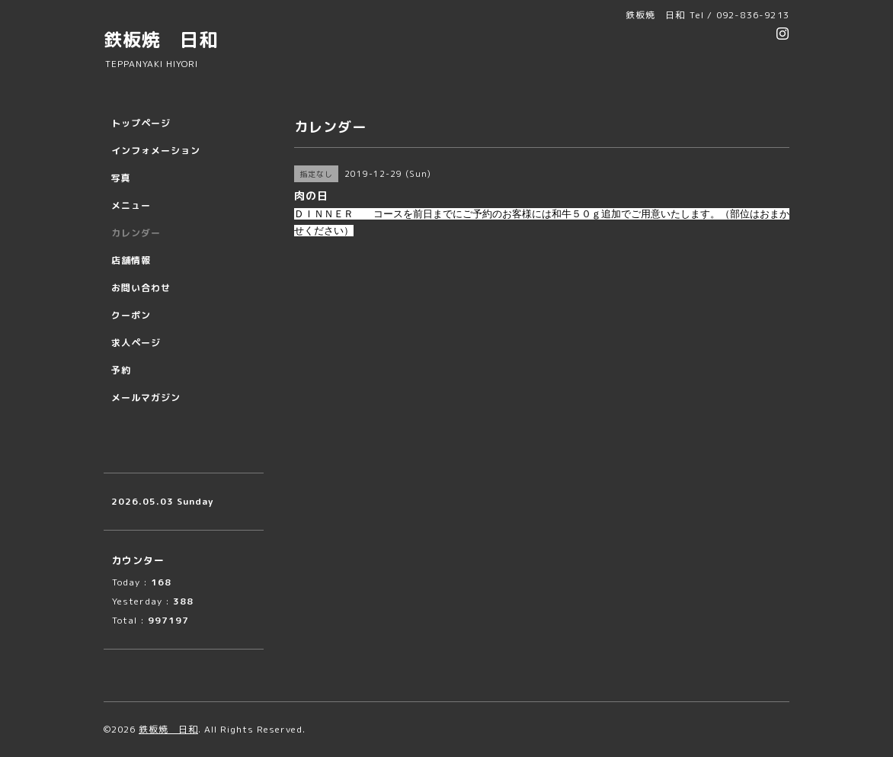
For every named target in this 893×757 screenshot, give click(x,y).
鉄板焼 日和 (161, 40)
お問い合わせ (141, 287)
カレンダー (136, 232)
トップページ (141, 123)
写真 (121, 178)
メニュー (131, 205)
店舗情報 (131, 260)
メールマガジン (146, 397)
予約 (121, 370)
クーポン (131, 315)
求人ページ (136, 342)
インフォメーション (155, 150)
